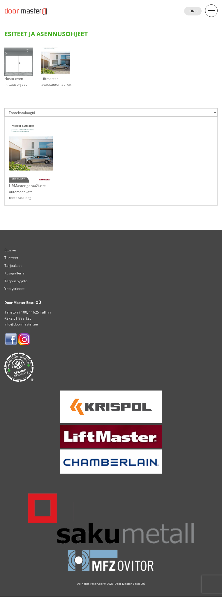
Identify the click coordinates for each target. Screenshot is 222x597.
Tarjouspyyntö (15, 281)
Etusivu (10, 250)
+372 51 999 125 (17, 318)
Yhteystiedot (14, 288)
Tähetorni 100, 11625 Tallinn (27, 312)
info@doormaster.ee (21, 324)
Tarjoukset (13, 265)
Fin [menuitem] (192, 10)
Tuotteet (11, 257)
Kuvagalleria (14, 273)
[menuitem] (193, 11)
